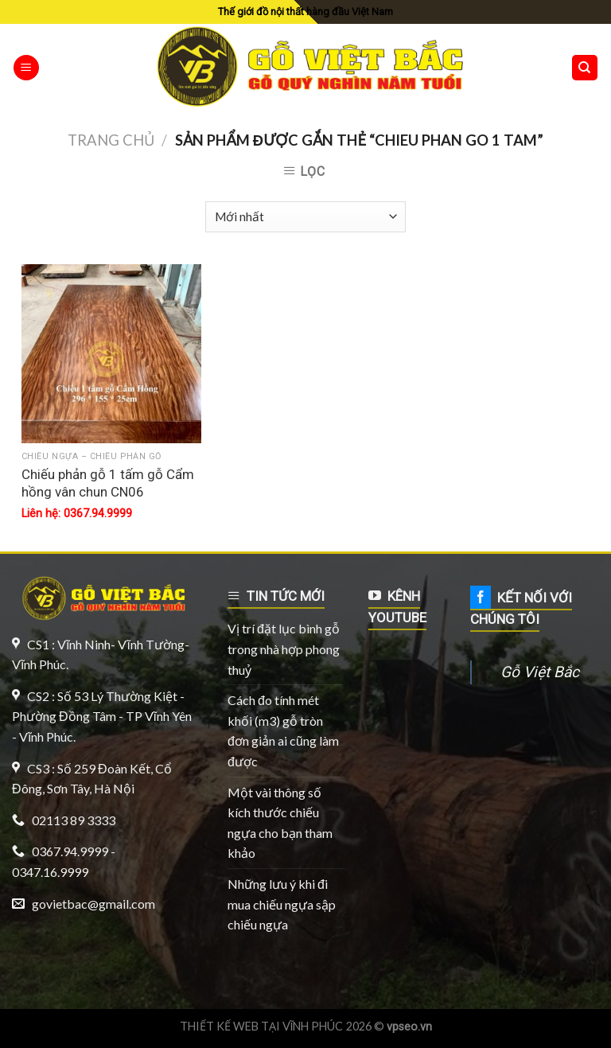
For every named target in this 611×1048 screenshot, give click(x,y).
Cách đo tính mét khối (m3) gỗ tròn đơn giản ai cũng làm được (283, 730)
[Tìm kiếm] (585, 68)
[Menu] (26, 68)
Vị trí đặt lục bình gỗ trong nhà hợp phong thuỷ (284, 648)
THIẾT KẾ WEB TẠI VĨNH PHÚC (262, 1026)
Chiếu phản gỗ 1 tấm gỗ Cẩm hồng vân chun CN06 (107, 483)
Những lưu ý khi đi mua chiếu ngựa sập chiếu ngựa (282, 904)
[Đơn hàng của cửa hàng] (305, 216)
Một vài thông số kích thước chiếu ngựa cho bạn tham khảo (280, 823)
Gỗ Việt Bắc (539, 672)
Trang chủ (111, 140)
